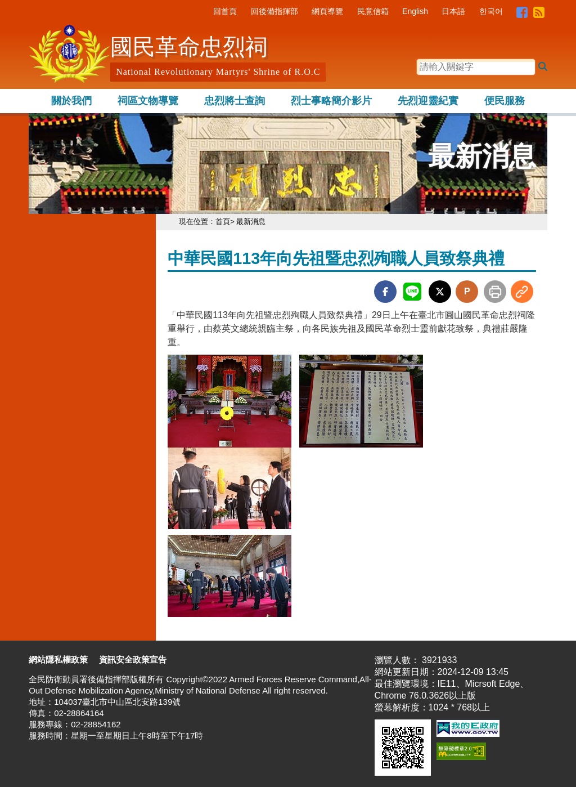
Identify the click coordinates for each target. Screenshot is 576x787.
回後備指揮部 (274, 11)
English (415, 11)
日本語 (453, 11)
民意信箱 (373, 11)
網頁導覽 (327, 11)
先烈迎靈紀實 (428, 100)
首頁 (222, 221)
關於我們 (71, 100)
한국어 (491, 11)
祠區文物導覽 (148, 100)
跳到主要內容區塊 (65, 5)
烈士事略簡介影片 (331, 100)
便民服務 (504, 100)
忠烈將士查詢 (234, 100)
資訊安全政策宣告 (132, 659)
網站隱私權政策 (58, 659)
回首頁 (225, 11)
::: (205, 11)
